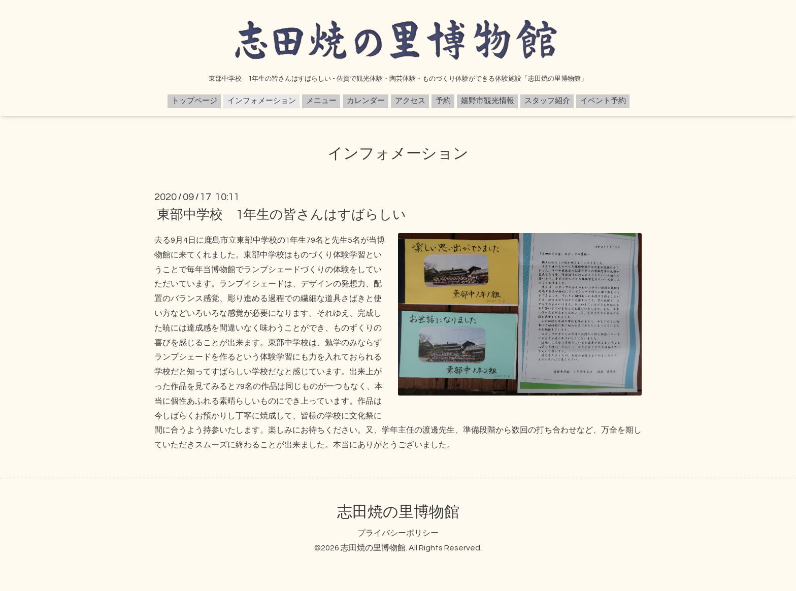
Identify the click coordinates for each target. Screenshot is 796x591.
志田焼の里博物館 (398, 512)
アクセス (410, 101)
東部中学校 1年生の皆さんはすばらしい (281, 214)
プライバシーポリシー (398, 533)
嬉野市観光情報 (487, 101)
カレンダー (366, 101)
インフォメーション (261, 101)
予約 (443, 101)
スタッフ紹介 (547, 101)
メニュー (321, 101)
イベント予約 (603, 101)
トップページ (194, 101)
